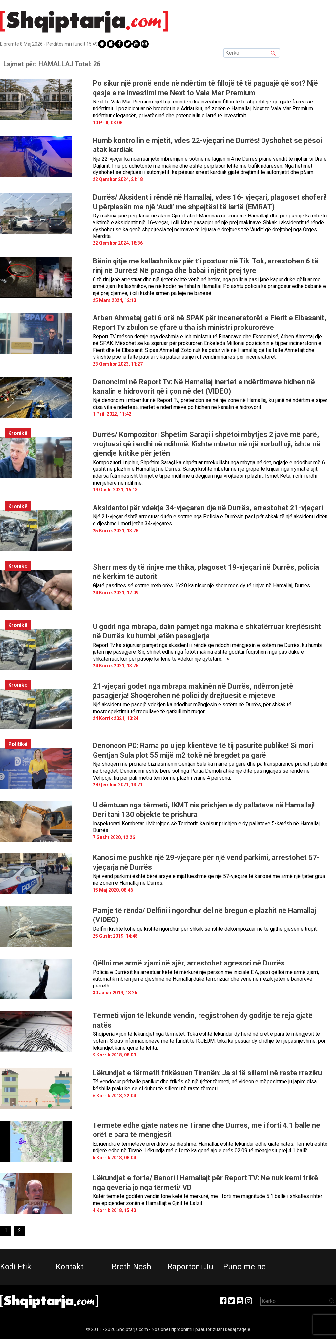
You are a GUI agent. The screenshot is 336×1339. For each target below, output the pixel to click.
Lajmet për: (51, 64)
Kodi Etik (15, 1266)
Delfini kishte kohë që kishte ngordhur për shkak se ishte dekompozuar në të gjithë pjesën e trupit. (205, 929)
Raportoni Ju (190, 1266)
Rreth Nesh (131, 1266)
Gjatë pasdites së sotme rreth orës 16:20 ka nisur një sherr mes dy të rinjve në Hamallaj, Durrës (201, 585)
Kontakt (69, 1266)
